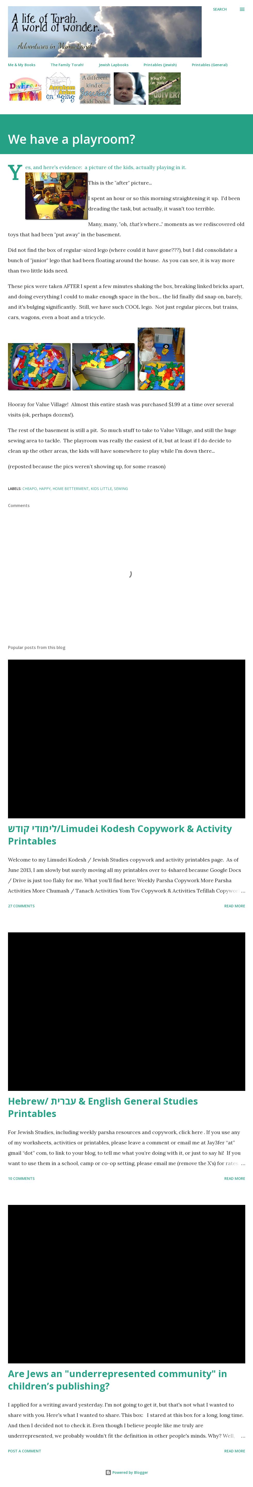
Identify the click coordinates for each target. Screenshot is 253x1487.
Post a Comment (24, 1450)
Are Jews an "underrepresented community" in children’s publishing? (117, 1379)
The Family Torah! (67, 64)
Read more (234, 905)
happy (45, 488)
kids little (101, 488)
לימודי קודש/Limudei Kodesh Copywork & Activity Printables (120, 834)
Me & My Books (21, 64)
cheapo (29, 488)
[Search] (220, 9)
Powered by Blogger (126, 1472)
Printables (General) (209, 64)
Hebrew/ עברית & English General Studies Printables (103, 1107)
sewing (121, 488)
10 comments (21, 1178)
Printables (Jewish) (160, 64)
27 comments (21, 905)
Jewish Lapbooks (113, 64)
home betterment (71, 488)
